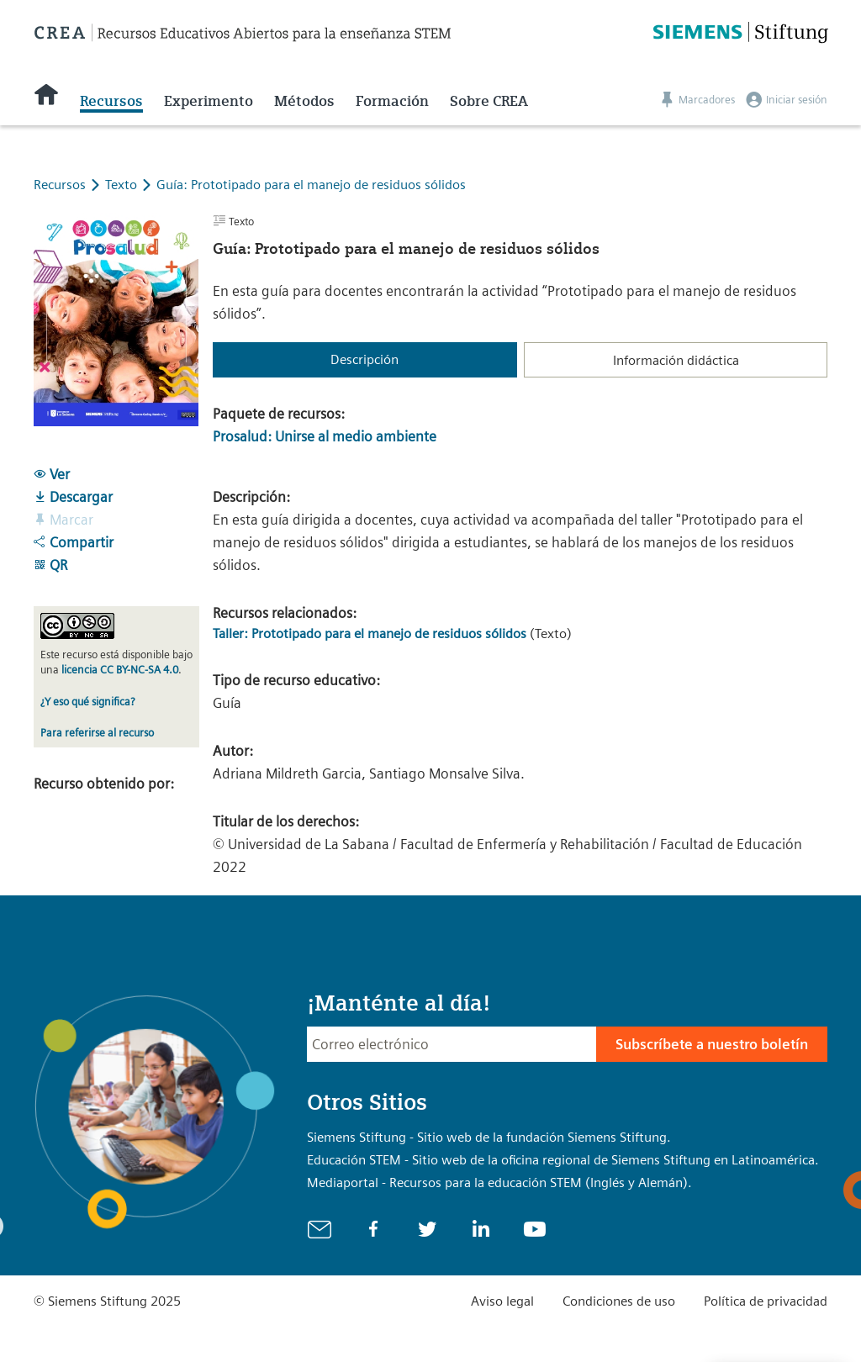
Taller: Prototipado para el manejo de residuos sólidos (369, 633)
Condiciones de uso (619, 1301)
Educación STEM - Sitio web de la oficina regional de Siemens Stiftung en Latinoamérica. (563, 1160)
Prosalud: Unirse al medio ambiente (324, 436)
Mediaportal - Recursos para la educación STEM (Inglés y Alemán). (499, 1182)
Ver (52, 474)
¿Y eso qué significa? (87, 701)
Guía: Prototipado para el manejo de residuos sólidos (311, 185)
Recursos (111, 100)
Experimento (208, 100)
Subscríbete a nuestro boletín (711, 1044)
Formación (392, 100)
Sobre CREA (489, 100)
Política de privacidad (765, 1301)
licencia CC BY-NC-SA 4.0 (119, 669)
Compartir (74, 542)
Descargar (73, 496)
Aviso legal (502, 1301)
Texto (122, 185)
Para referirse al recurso (97, 732)
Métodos (304, 100)
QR (50, 565)
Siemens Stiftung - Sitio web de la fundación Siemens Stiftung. (489, 1137)
